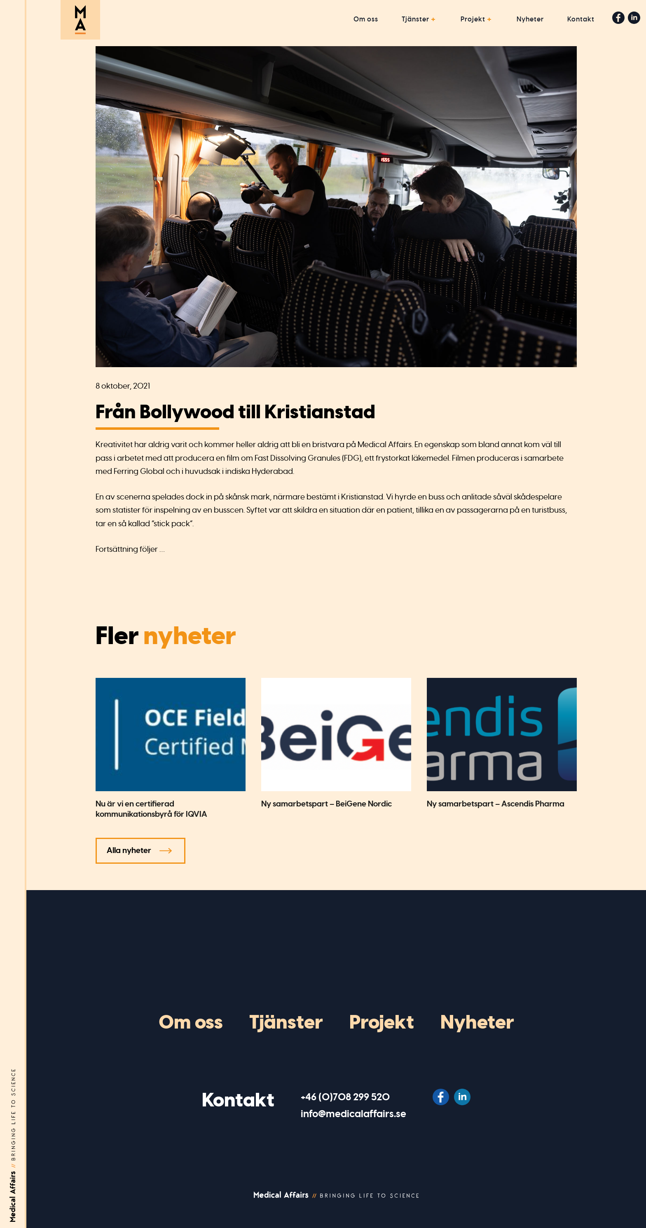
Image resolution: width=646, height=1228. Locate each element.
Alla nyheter (129, 850)
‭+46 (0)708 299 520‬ (345, 1097)
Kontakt (581, 19)
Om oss (365, 19)
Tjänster (415, 19)
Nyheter (530, 19)
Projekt (473, 19)
